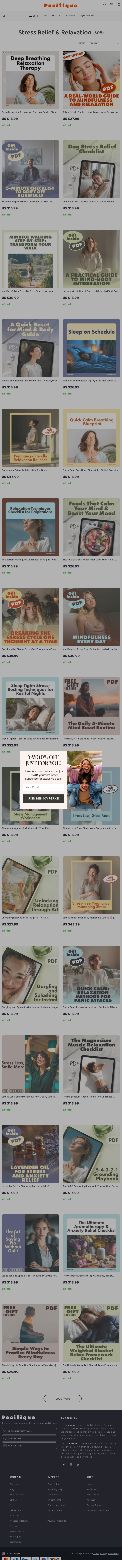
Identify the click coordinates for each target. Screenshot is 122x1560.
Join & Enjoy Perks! (43, 798)
